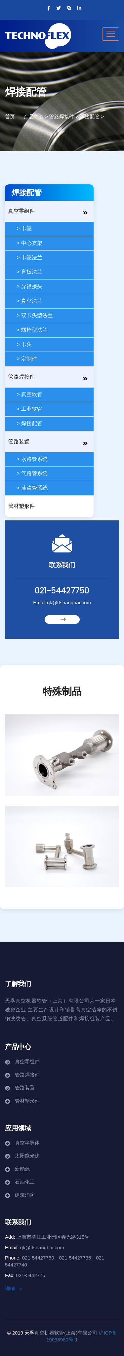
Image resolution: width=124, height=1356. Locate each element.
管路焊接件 (61, 116)
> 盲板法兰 (29, 272)
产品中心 (34, 116)
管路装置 (18, 441)
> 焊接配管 (29, 423)
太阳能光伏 (27, 1155)
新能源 (22, 1169)
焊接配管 (90, 116)
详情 (13, 1289)
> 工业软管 (29, 409)
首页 (10, 116)
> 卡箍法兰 (29, 257)
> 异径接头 (29, 286)
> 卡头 (24, 344)
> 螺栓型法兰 (32, 330)
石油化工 (25, 1182)
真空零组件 (21, 211)
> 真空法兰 (29, 301)
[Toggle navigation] (111, 34)
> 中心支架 (29, 243)
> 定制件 (27, 358)
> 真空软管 (29, 394)
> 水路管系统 (32, 459)
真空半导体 (27, 1143)
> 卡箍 (24, 228)
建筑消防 (25, 1195)
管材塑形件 (21, 506)
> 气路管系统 (32, 473)
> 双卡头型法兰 (35, 315)
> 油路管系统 (32, 488)
